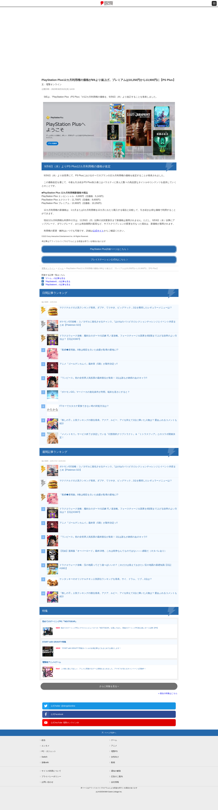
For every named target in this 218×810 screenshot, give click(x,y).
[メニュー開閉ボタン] (214, 3)
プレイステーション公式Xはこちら (108, 259)
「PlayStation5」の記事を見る (57, 281)
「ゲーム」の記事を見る (54, 278)
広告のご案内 (117, 776)
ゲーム (61, 268)
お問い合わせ (47, 782)
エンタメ (45, 746)
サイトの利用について (51, 771)
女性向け (115, 757)
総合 (43, 740)
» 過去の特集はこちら (167, 693)
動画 (113, 762)
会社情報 (115, 782)
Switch (44, 757)
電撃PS (114, 751)
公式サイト (98, 231)
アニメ (114, 746)
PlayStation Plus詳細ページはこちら (108, 249)
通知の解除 (116, 771)
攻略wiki (45, 762)
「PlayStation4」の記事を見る (57, 284)
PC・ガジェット (49, 751)
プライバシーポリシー (51, 776)
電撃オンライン (48, 268)
